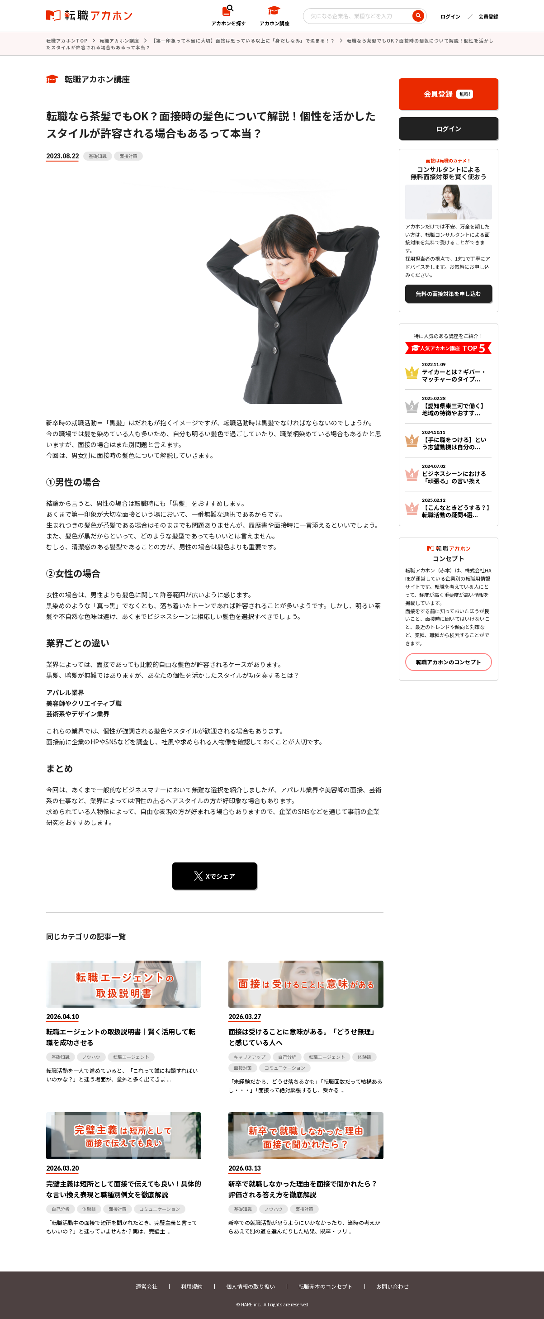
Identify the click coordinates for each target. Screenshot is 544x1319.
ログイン (450, 16)
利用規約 (192, 1286)
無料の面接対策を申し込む (448, 293)
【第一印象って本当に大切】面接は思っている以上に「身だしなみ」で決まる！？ (243, 40)
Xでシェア (220, 876)
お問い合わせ (392, 1286)
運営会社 (146, 1286)
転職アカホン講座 (119, 40)
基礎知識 (98, 155)
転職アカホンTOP (67, 40)
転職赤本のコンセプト (325, 1286)
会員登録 (488, 16)
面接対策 (128, 155)
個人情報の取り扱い (250, 1286)
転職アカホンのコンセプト (448, 662)
